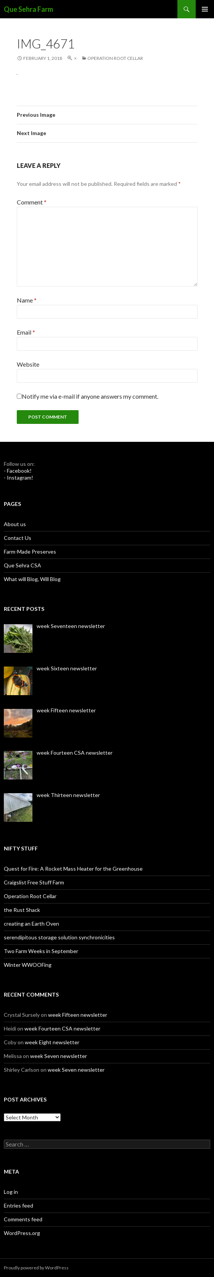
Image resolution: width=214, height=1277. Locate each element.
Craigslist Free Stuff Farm (34, 882)
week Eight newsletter (52, 1042)
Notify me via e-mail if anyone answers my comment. (87, 396)
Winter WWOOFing (27, 964)
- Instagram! (18, 477)
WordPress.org (22, 1233)
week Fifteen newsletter (77, 1014)
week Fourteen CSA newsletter (62, 1028)
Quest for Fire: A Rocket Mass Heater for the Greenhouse (73, 868)
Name (27, 300)
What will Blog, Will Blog (32, 579)
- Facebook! (18, 470)
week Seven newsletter (58, 1056)
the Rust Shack (22, 910)
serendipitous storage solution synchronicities (59, 937)
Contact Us (17, 538)
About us (15, 524)
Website (28, 364)
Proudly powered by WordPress (36, 1268)
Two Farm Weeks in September (41, 951)
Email (26, 332)
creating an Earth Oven (31, 923)
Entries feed (18, 1205)
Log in (11, 1191)
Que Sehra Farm (28, 9)
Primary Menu (205, 9)
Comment (32, 202)
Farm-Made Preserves (30, 551)
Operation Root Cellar (115, 58)
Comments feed (23, 1219)
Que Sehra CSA (22, 565)
